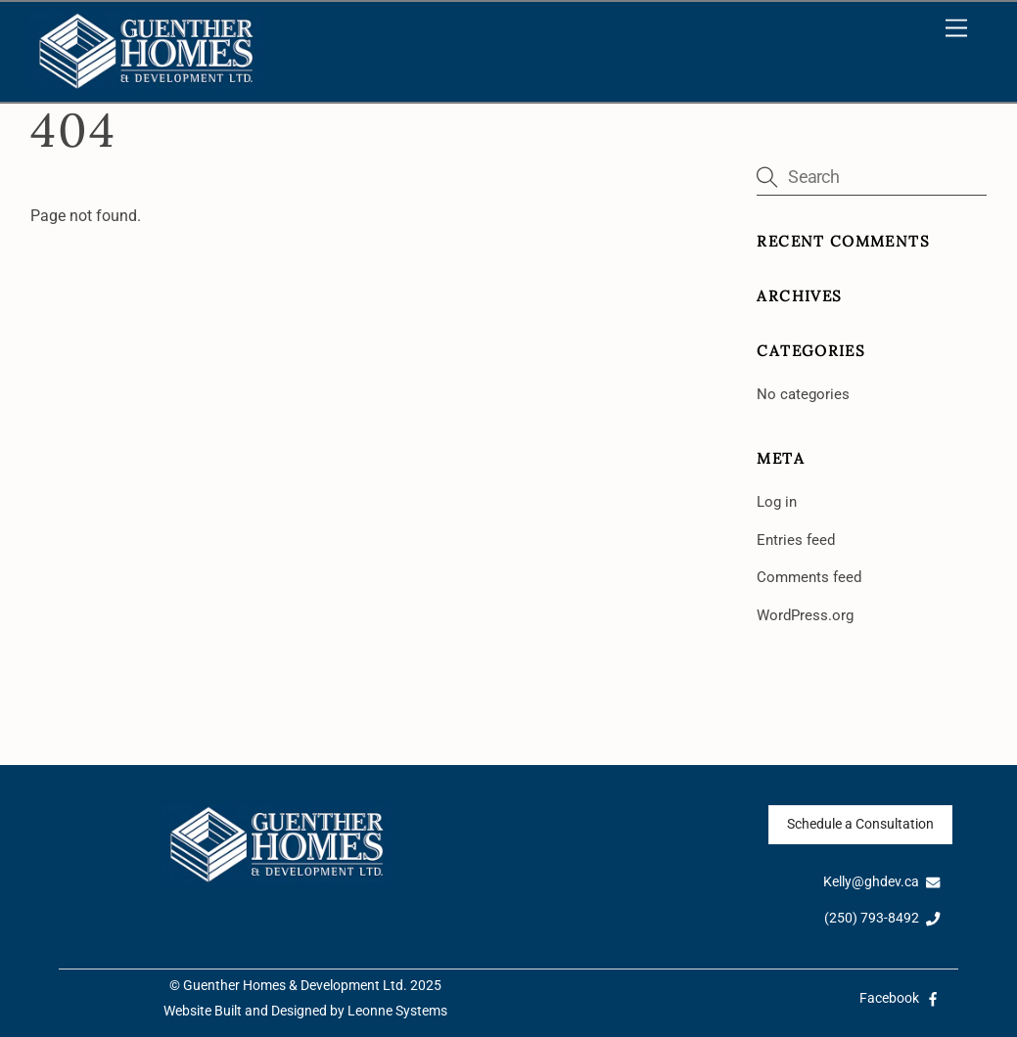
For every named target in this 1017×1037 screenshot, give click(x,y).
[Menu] (956, 29)
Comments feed (809, 577)
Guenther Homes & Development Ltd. (295, 985)
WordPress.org (805, 615)
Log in (777, 502)
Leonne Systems (397, 1011)
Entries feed (796, 540)
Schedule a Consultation (860, 824)
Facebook (900, 998)
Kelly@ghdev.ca (882, 882)
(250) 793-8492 (882, 918)
